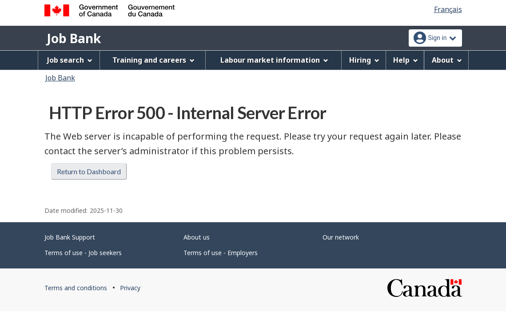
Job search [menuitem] (69, 60)
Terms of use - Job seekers (83, 252)
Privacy (130, 288)
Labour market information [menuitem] (274, 60)
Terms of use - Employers (220, 252)
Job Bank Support (69, 237)
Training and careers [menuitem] (153, 60)
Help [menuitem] (405, 60)
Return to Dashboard (89, 171)
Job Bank (74, 38)
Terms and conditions (75, 288)
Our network (341, 237)
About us (196, 237)
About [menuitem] (447, 60)
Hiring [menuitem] (364, 60)
